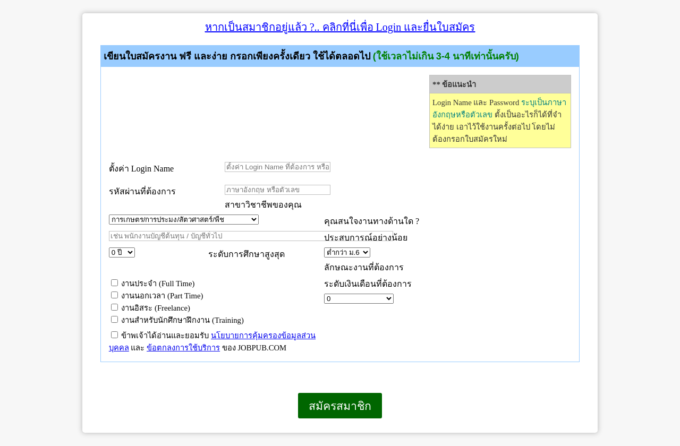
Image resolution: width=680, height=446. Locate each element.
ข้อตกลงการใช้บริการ (183, 348)
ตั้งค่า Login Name (141, 168)
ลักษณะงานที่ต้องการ (364, 267)
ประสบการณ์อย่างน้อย (367, 237)
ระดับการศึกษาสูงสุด (246, 254)
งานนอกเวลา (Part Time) (157, 295)
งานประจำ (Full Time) (153, 283)
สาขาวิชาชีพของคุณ (263, 204)
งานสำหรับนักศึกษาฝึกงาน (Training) (177, 320)
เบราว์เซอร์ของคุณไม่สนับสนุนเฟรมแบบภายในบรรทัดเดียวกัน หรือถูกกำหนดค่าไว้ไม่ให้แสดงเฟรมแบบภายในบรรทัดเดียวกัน (82, 432)
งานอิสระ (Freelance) (150, 308)
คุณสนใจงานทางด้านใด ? (371, 221)
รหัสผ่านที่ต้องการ (142, 191)
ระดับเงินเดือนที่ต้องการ (368, 283)
